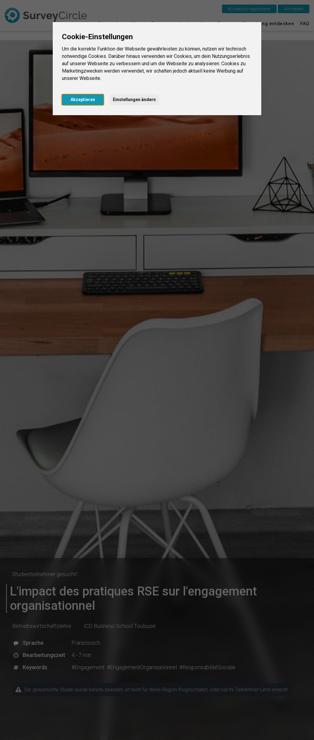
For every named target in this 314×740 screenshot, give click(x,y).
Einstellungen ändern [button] (134, 99)
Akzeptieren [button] (83, 99)
